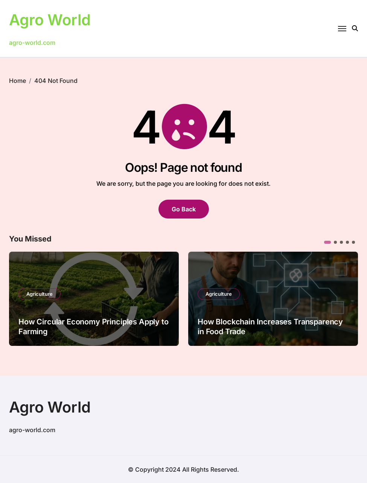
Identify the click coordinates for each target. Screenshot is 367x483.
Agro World (50, 20)
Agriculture (39, 294)
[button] (327, 242)
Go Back (184, 209)
